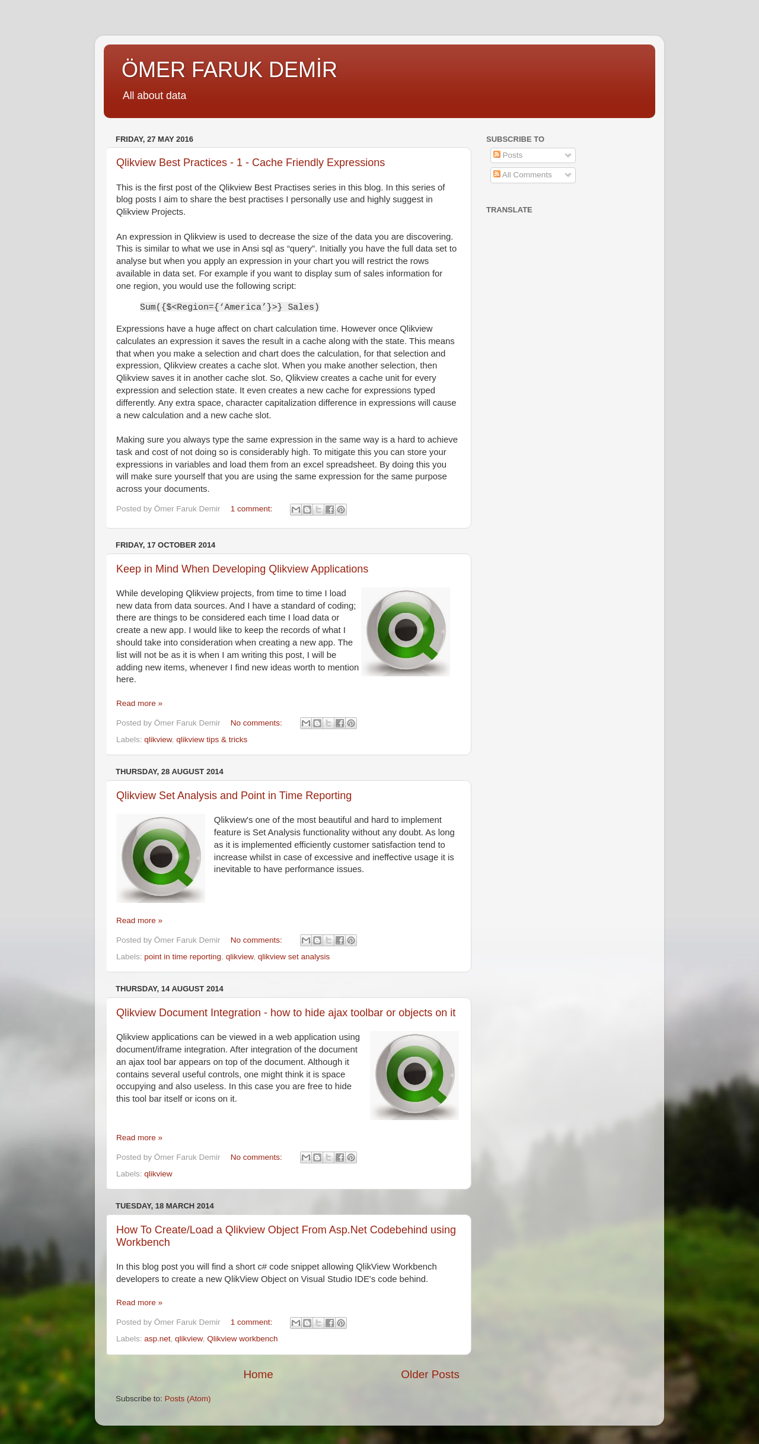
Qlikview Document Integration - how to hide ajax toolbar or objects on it (285, 1013)
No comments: (258, 722)
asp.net (157, 1338)
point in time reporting (182, 956)
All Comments (522, 174)
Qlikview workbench (242, 1338)
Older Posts (430, 1374)
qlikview (158, 739)
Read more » (139, 703)
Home (258, 1374)
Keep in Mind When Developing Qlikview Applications (242, 569)
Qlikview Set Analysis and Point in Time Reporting (234, 795)
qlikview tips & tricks (211, 739)
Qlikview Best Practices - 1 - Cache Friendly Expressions (250, 162)
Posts (508, 155)
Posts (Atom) (188, 1398)
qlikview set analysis (294, 956)
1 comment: (253, 508)
